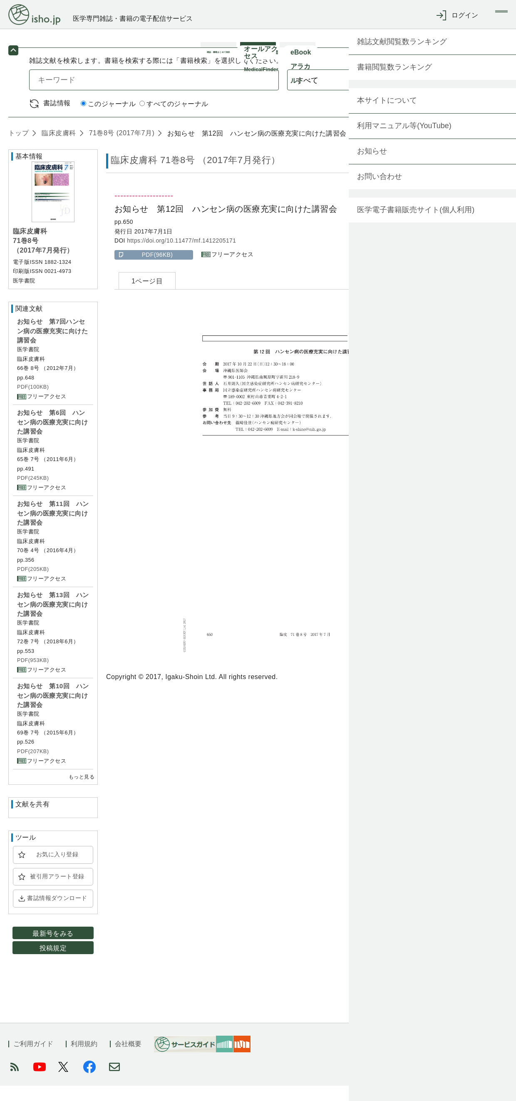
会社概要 (128, 1059)
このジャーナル (108, 119)
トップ (18, 148)
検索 (452, 95)
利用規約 (84, 1059)
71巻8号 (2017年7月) (120, 148)
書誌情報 (57, 118)
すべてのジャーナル (173, 119)
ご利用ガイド (33, 1059)
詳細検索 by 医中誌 (457, 118)
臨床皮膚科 (58, 148)
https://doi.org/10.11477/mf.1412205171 (181, 256)
